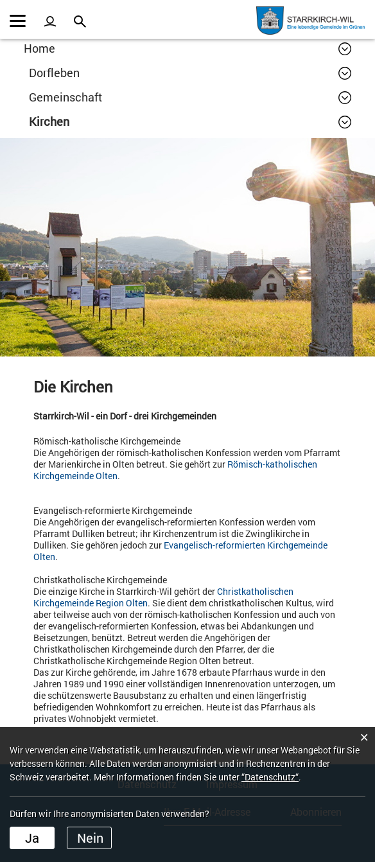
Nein (90, 837)
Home (39, 48)
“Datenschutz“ (270, 777)
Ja (32, 837)
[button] (190, 72)
